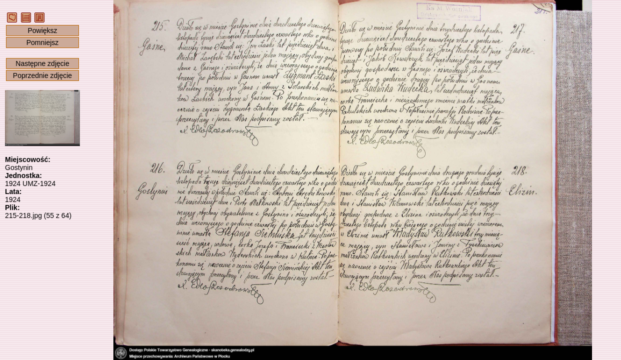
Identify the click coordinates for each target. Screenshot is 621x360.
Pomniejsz (42, 42)
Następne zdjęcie (42, 64)
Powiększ (42, 30)
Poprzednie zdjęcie (42, 76)
